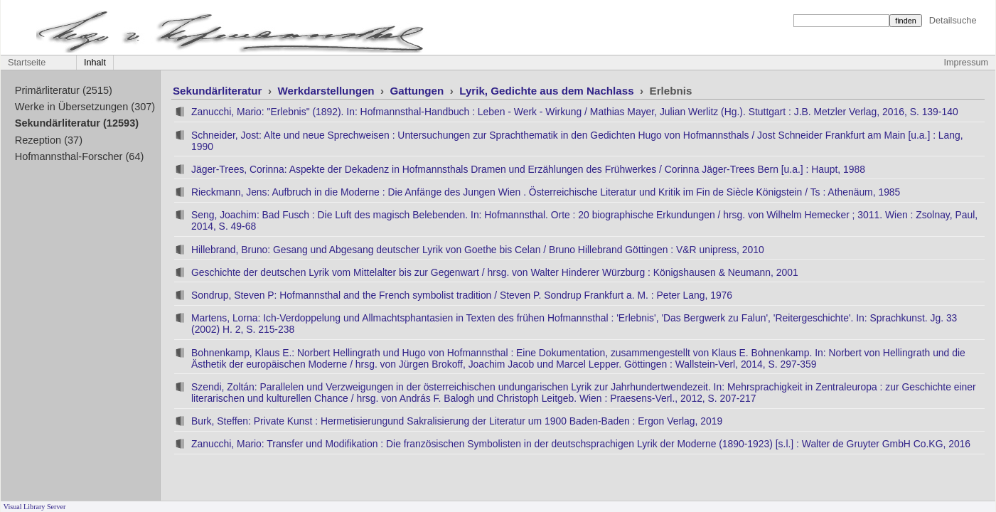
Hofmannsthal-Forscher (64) (79, 156)
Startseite (26, 63)
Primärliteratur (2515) (63, 90)
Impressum (966, 63)
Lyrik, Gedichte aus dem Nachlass (548, 91)
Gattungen (418, 91)
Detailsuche (953, 20)
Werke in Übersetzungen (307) (85, 106)
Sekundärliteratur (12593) (77, 123)
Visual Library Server (35, 507)
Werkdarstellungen (327, 91)
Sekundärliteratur (219, 91)
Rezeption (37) (48, 140)
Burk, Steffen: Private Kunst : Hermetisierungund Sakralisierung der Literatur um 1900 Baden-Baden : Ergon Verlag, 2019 (456, 421)
